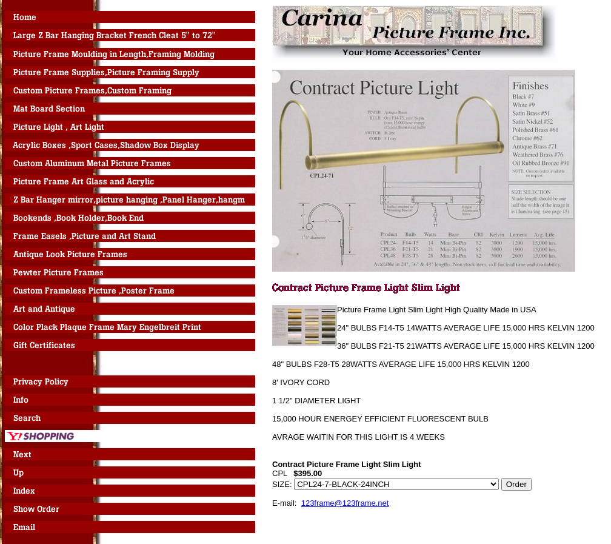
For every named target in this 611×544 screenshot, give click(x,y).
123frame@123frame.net (345, 503)
